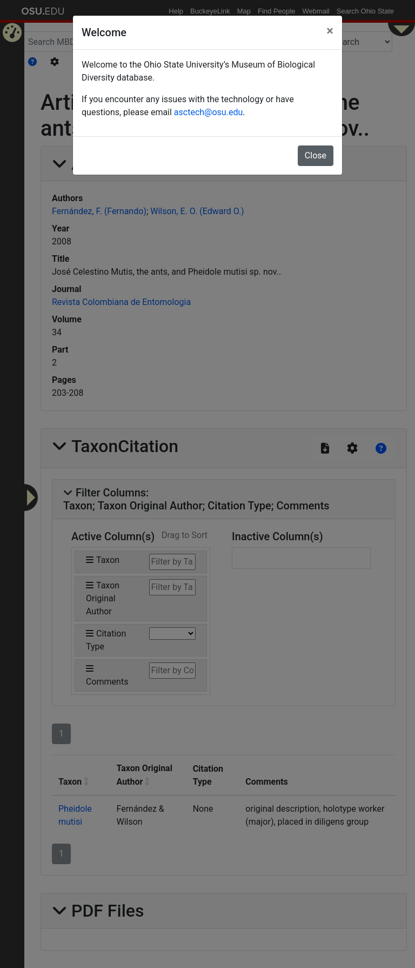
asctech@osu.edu (208, 112)
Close (315, 155)
